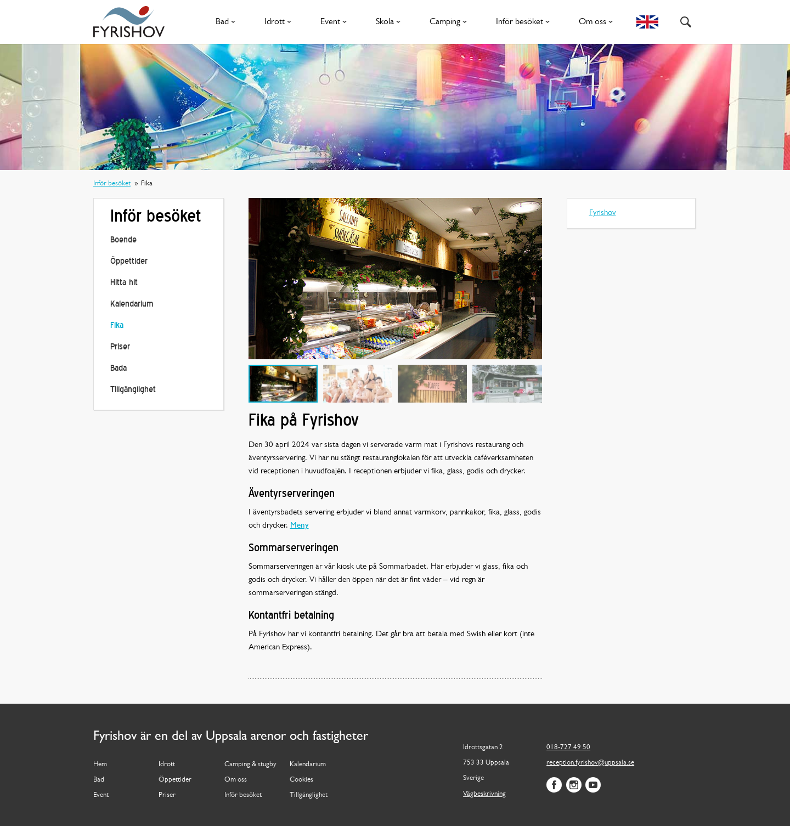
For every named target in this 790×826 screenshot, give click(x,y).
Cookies (301, 779)
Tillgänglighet (133, 390)
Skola (390, 22)
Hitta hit (124, 283)
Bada (118, 369)
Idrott (280, 22)
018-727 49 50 (568, 747)
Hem (100, 764)
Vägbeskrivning (484, 793)
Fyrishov (602, 213)
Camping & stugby (250, 764)
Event (335, 22)
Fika (116, 326)
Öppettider (129, 262)
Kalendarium (131, 305)
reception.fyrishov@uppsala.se (590, 762)
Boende (123, 240)
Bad (228, 22)
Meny (299, 526)
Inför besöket (525, 22)
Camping (450, 22)
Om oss (598, 22)
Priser (120, 347)
